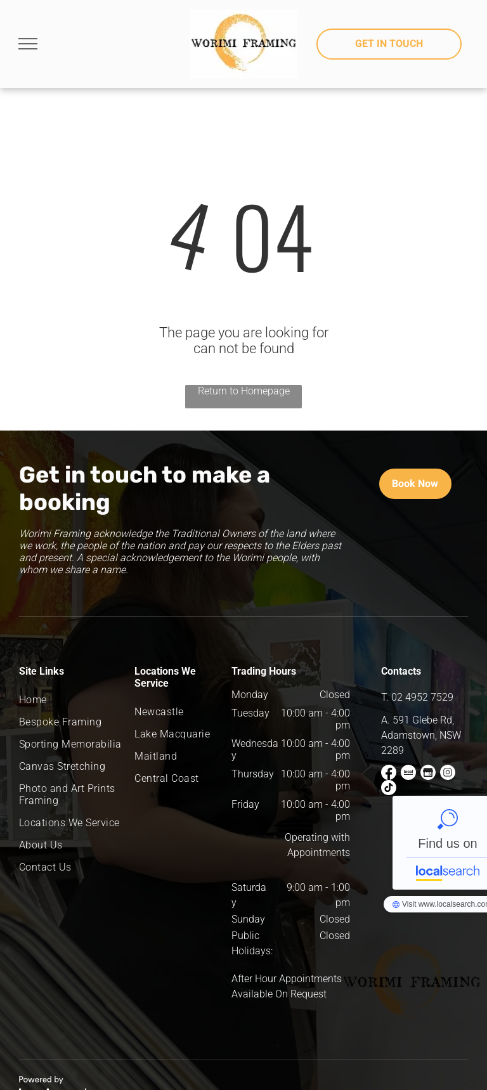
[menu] (27, 43)
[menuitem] (71, 700)
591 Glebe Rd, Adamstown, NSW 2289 (421, 735)
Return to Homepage (244, 391)
